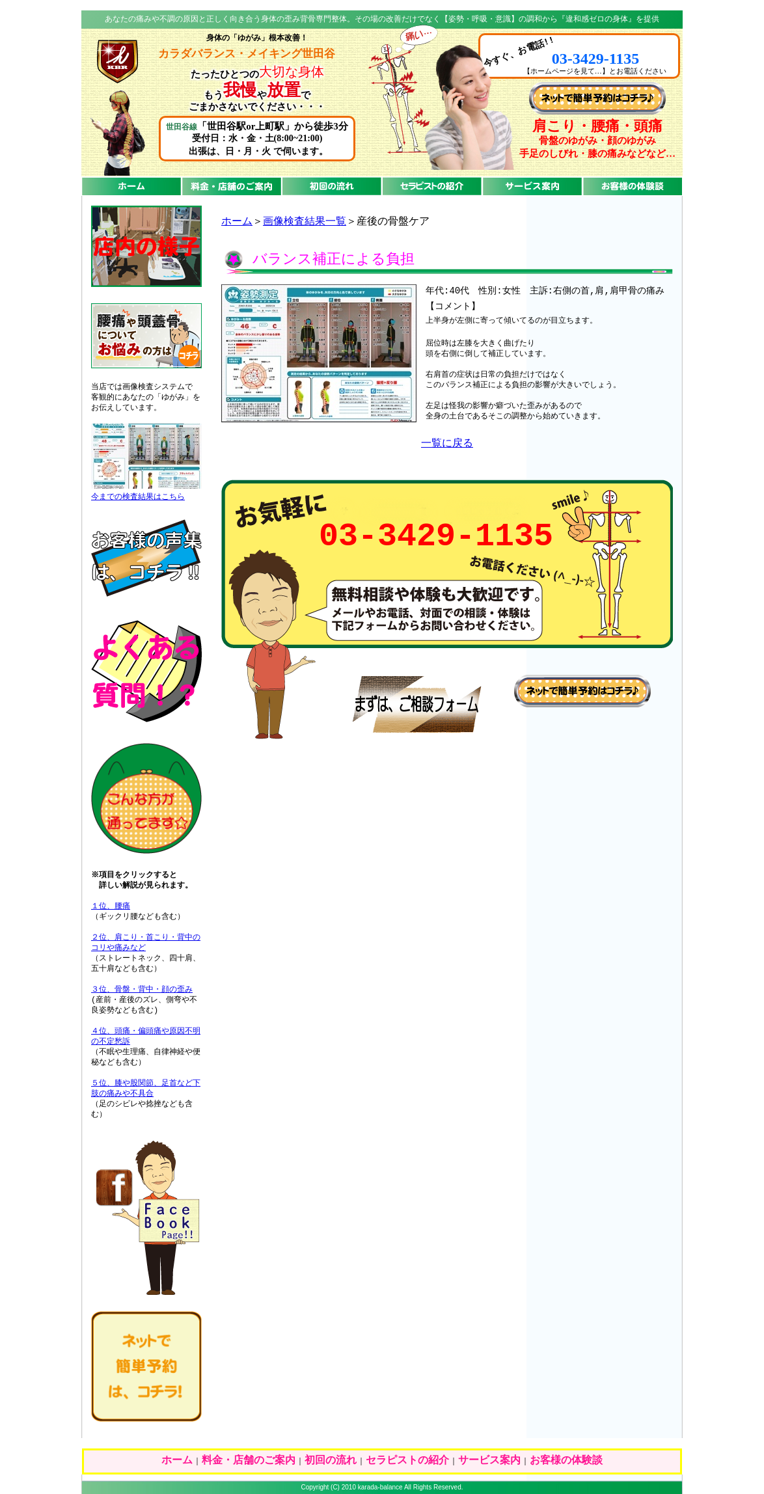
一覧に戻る (447, 444)
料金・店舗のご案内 (248, 1461)
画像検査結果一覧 (304, 222)
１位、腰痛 (110, 906)
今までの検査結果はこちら (138, 497)
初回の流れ (331, 1461)
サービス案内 (489, 1461)
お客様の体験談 (566, 1461)
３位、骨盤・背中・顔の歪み (142, 989)
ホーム (236, 222)
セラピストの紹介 (407, 1461)
